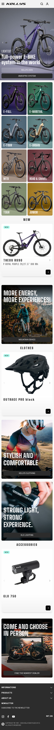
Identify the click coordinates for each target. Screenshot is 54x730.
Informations (8, 687)
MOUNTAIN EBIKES (27, 339)
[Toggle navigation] (2, 3)
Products (6, 693)
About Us (6, 698)
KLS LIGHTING (27, 535)
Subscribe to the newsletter (15, 708)
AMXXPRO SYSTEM (27, 76)
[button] (2, 42)
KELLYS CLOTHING (27, 473)
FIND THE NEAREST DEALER (27, 673)
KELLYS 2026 (27, 70)
